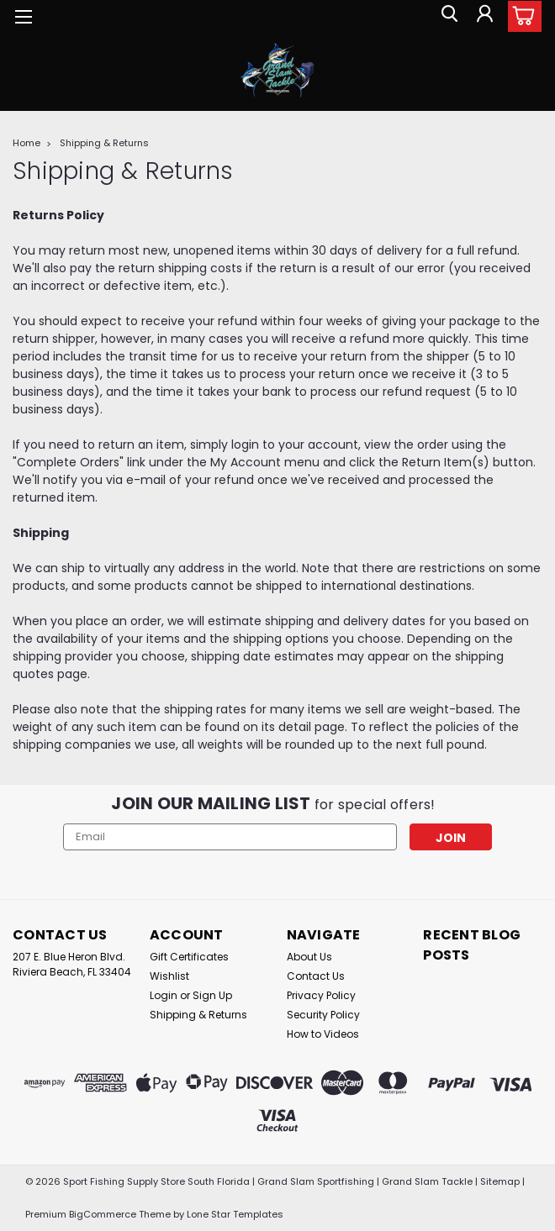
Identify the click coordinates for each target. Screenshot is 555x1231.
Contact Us (316, 976)
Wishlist (169, 976)
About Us (309, 957)
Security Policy (323, 1014)
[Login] (483, 17)
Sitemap (500, 1181)
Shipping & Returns (104, 143)
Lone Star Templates (235, 1214)
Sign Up (212, 995)
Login (163, 995)
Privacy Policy (321, 995)
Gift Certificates (189, 957)
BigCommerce (102, 1214)
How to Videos (323, 1034)
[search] (445, 17)
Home (26, 143)
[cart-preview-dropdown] (521, 16)
